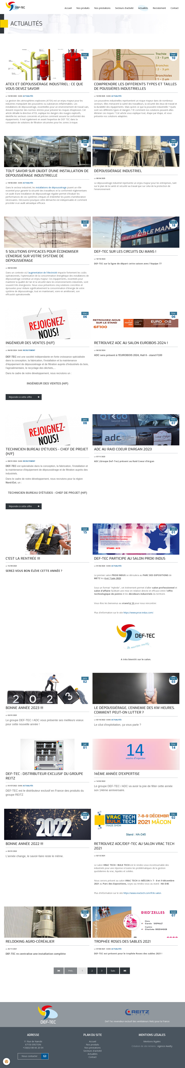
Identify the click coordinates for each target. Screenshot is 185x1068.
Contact (175, 8)
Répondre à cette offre (25, 397)
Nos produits (83, 8)
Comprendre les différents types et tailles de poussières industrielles (135, 86)
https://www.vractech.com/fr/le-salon (142, 893)
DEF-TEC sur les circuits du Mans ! (125, 251)
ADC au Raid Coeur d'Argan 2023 (123, 449)
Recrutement (159, 8)
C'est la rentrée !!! (23, 558)
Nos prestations (102, 8)
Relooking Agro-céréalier (30, 941)
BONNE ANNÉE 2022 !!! (24, 843)
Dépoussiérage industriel (118, 171)
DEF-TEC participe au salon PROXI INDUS (129, 558)
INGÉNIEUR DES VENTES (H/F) (30, 343)
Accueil (68, 8)
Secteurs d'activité (124, 8)
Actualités (28, 95)
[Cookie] (6, 1061)
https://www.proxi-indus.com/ (138, 612)
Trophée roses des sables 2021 (122, 941)
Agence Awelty (164, 1046)
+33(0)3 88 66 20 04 (33, 1047)
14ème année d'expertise (117, 773)
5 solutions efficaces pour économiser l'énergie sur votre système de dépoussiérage (42, 256)
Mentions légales (152, 1041)
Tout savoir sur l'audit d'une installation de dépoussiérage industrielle (47, 173)
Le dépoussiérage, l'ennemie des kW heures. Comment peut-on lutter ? (134, 710)
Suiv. (113, 970)
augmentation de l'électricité (42, 272)
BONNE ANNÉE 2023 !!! (24, 708)
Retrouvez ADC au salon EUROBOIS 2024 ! (131, 343)
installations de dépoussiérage (51, 187)
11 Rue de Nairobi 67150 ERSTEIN (33, 1043)
